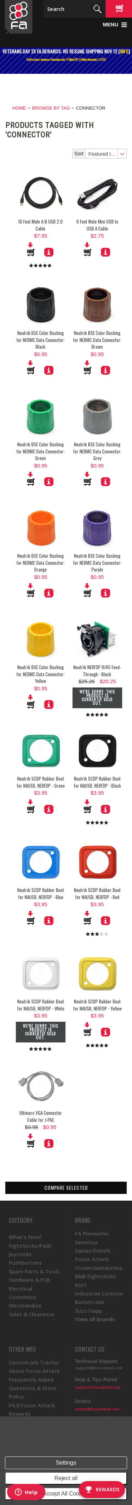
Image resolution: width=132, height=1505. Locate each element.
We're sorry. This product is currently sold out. (97, 697)
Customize (22, 1296)
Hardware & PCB (29, 1279)
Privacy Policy (73, 1447)
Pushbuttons (25, 1262)
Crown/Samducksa (98, 1267)
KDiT (81, 1284)
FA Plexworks (92, 1233)
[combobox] (106, 154)
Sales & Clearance (31, 1314)
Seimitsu (86, 1242)
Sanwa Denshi (93, 1250)
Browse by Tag (51, 108)
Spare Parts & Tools (34, 1271)
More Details (49, 252)
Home (19, 108)
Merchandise (25, 1305)
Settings (66, 1463)
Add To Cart (31, 249)
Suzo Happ (88, 1310)
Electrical (20, 1288)
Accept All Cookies (66, 1494)
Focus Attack (92, 1258)
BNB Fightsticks (95, 1276)
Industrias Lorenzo (99, 1293)
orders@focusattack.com (97, 1409)
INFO (124, 51)
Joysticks (20, 1254)
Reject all (66, 1478)
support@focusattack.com (98, 1367)
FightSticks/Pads (30, 1245)
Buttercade (89, 1301)
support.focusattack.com (97, 1387)
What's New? (25, 1236)
